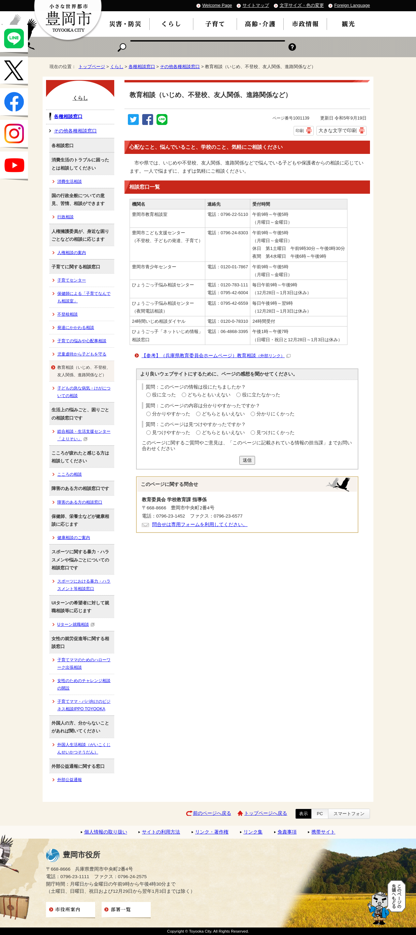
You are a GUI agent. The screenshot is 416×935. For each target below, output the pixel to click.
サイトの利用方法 (161, 832)
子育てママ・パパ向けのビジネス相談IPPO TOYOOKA (83, 705)
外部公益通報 (69, 779)
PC (320, 813)
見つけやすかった (171, 432)
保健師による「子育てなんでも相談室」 (83, 297)
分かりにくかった (275, 413)
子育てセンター (71, 280)
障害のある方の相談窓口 (79, 502)
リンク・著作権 (211, 832)
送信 (247, 460)
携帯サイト (323, 832)
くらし (116, 66)
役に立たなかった (261, 394)
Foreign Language (352, 5)
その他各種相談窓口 (180, 66)
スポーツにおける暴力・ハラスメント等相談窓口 (83, 585)
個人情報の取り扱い (105, 832)
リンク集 (253, 832)
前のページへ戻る (212, 813)
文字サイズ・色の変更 (302, 5)
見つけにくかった (275, 432)
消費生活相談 (69, 181)
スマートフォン (349, 813)
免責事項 (287, 832)
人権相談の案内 (71, 252)
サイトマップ (255, 5)
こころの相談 (69, 474)
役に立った (164, 394)
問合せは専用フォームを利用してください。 (200, 524)
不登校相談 (67, 314)
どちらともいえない (209, 394)
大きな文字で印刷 (337, 130)
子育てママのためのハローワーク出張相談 (83, 663)
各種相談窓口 (142, 66)
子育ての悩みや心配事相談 (81, 340)
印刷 (300, 130)
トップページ (91, 66)
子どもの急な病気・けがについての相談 (83, 392)
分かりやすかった (171, 413)
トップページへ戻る (265, 813)
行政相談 (65, 217)
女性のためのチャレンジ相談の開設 (83, 684)
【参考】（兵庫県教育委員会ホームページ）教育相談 (216, 355)
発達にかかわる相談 (75, 327)
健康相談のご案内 (73, 537)
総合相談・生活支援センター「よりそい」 (83, 435)
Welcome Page (217, 5)
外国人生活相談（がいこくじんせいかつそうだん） (83, 748)
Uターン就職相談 (76, 624)
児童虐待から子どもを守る (81, 354)
